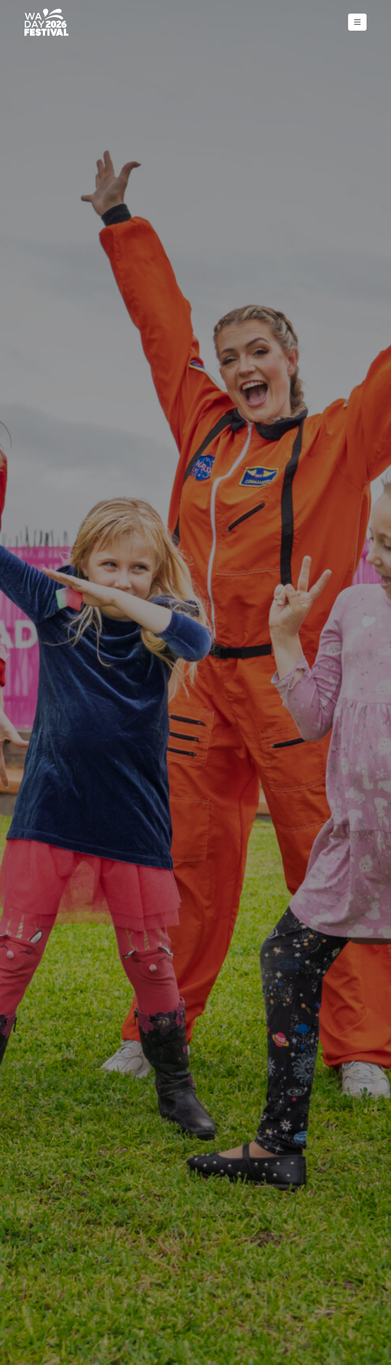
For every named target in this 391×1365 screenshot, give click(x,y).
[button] (357, 22)
